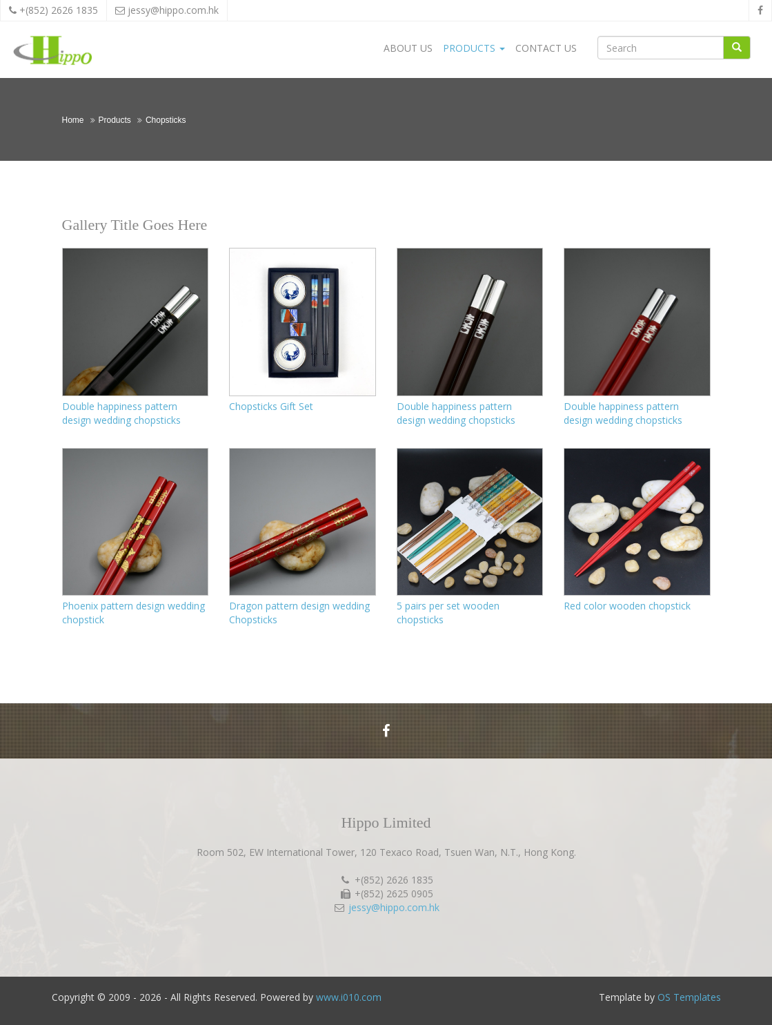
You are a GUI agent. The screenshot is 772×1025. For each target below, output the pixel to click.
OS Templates (689, 997)
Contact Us (546, 48)
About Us (408, 48)
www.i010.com (349, 997)
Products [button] (474, 48)
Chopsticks (166, 120)
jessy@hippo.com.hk (173, 10)
